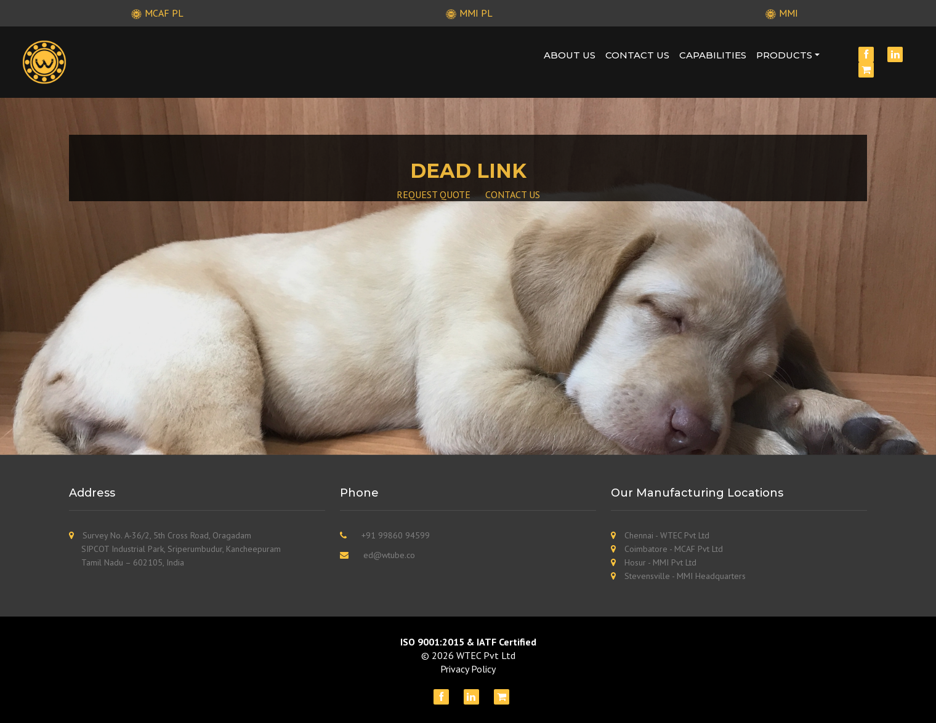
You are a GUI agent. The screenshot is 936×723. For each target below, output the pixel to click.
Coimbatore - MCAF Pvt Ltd (673, 548)
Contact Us (637, 55)
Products (784, 55)
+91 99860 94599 (395, 535)
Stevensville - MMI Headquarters (685, 575)
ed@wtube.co (389, 555)
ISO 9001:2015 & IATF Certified (468, 642)
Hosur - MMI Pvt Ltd (660, 562)
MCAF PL (156, 13)
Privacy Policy (468, 669)
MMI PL (468, 13)
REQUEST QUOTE (433, 194)
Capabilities (712, 55)
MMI (780, 13)
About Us (569, 55)
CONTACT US (512, 194)
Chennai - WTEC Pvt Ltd (666, 535)
